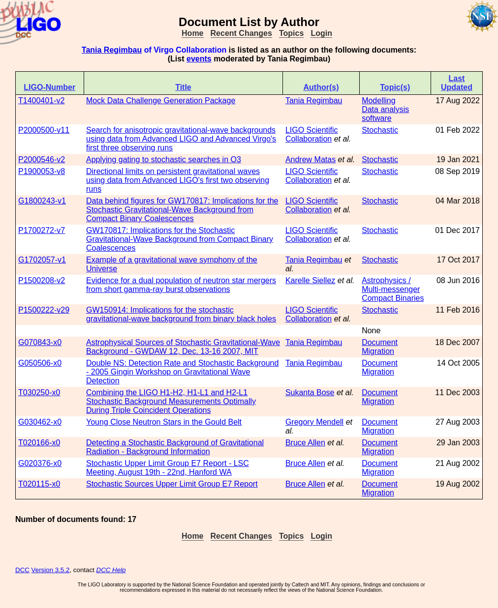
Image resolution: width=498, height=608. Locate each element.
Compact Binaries (393, 298)
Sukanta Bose (310, 392)
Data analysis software (385, 113)
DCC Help (111, 570)
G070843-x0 (40, 342)
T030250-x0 (39, 392)
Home (192, 33)
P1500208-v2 (41, 280)
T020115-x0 (39, 484)
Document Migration (380, 346)
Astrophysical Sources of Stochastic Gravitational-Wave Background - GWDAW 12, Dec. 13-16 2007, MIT (183, 346)
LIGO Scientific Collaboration (311, 134)
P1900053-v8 (41, 171)
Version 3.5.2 (50, 570)
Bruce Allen (305, 442)
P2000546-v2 (41, 159)
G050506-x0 (40, 363)
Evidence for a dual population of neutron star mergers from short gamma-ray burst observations (181, 284)
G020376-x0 (40, 463)
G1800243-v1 (42, 201)
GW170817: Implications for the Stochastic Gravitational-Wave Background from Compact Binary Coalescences (179, 239)
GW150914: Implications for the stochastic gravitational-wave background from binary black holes (181, 314)
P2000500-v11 (43, 130)
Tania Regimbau (112, 50)
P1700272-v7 (41, 230)
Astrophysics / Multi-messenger (391, 284)
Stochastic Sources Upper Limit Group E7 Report (172, 484)
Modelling (378, 100)
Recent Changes (241, 33)
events (199, 59)
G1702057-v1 (42, 260)
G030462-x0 (40, 422)
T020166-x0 (39, 442)
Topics (291, 33)
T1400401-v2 (41, 100)
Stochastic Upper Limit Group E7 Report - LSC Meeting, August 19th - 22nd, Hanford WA (167, 467)
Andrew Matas (310, 159)
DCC (22, 570)
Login (321, 33)
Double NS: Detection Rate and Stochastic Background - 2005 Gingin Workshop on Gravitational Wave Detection (182, 372)
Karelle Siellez (310, 280)
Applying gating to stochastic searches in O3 (163, 159)
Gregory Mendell (314, 422)
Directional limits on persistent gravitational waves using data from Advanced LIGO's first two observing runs (177, 180)
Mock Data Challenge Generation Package (160, 100)
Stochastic (380, 130)
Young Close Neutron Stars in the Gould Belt (164, 422)
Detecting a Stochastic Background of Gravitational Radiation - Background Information (175, 447)
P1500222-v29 (43, 310)
